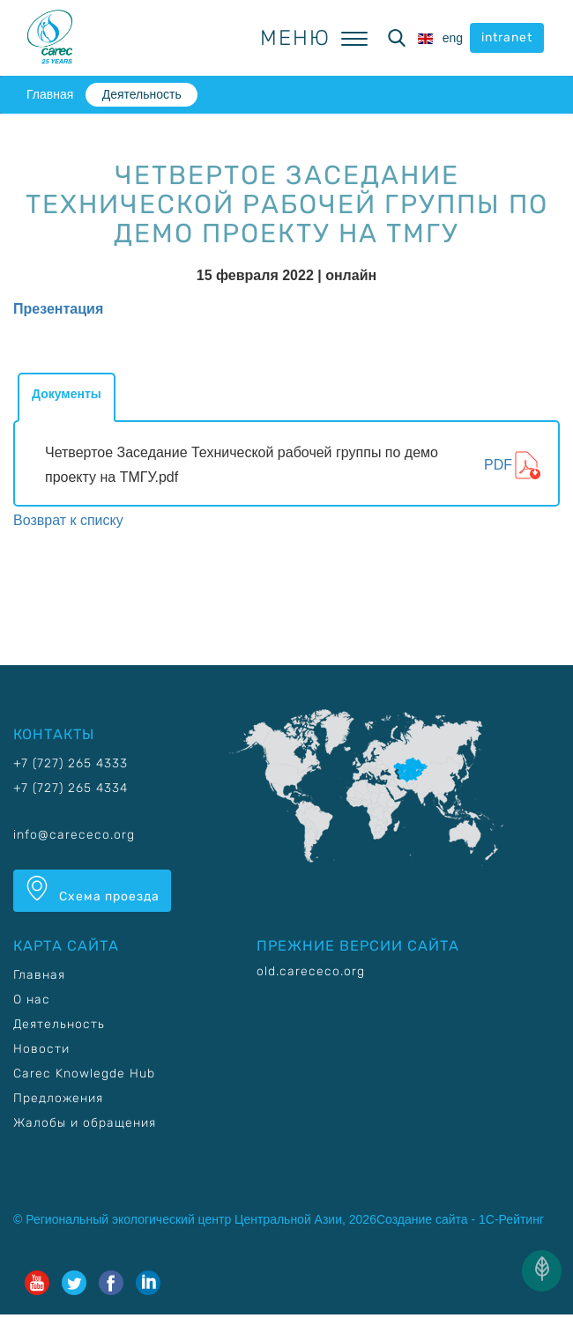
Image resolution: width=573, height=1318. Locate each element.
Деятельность (142, 94)
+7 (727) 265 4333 (70, 763)
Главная (49, 94)
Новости (41, 1048)
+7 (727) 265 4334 (70, 788)
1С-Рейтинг (511, 1219)
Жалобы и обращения (84, 1122)
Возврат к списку (68, 520)
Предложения (58, 1098)
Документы (66, 394)
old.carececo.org (311, 971)
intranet (506, 37)
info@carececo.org (74, 834)
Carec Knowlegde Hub (84, 1073)
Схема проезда (92, 890)
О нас (31, 999)
